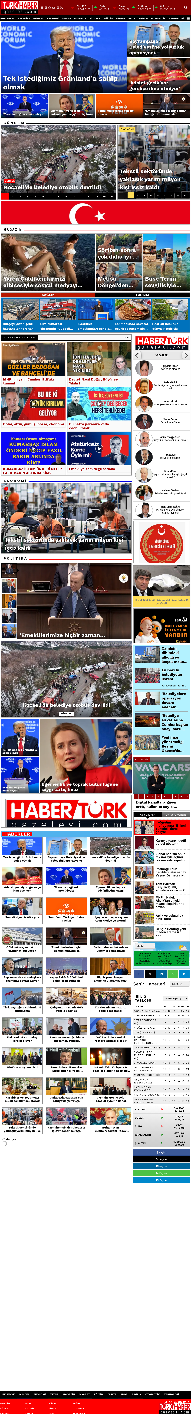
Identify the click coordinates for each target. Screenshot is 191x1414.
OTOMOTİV (158, 18)
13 (96, 196)
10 (73, 196)
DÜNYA (120, 18)
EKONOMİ (53, 18)
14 (104, 196)
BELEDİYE (24, 18)
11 (81, 196)
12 (89, 196)
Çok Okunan (147, 814)
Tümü (126, 337)
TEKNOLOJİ (176, 18)
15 (112, 196)
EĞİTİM (108, 18)
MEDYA (66, 18)
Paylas (162, 1152)
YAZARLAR (161, 355)
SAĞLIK (143, 18)
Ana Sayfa (7, 18)
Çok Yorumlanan (176, 814)
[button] (137, 355)
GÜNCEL (38, 18)
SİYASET (95, 18)
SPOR (131, 18)
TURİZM (142, 295)
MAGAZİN (80, 18)
